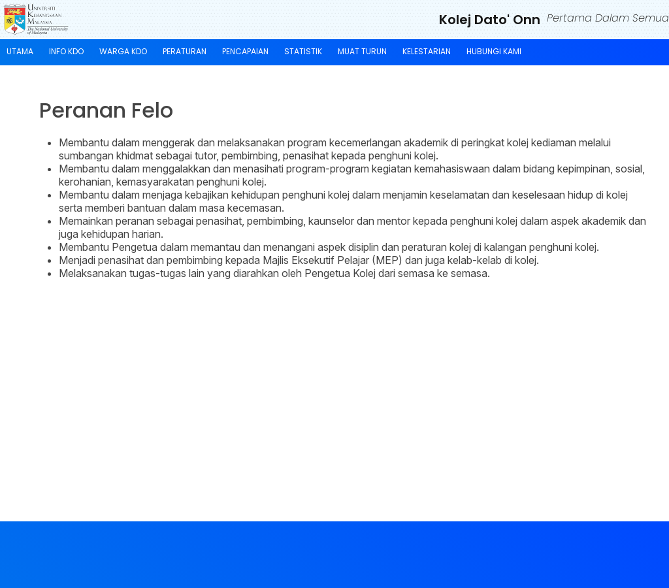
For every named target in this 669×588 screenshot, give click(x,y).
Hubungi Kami (493, 51)
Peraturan (184, 51)
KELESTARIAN (426, 51)
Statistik (303, 51)
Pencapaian (245, 51)
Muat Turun (362, 51)
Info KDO (66, 51)
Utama (20, 51)
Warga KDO (123, 51)
